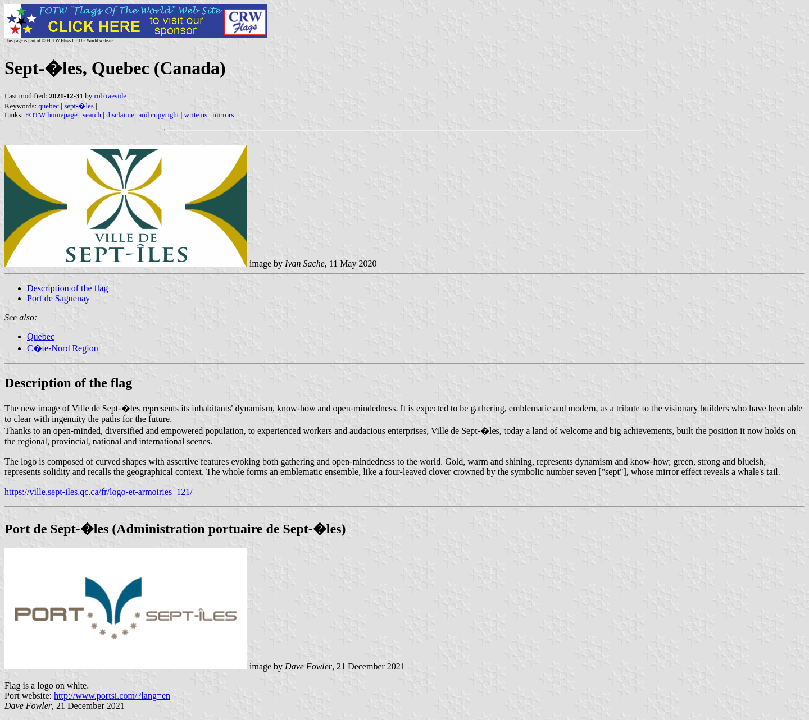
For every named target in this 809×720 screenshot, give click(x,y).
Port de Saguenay (58, 298)
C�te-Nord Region (62, 348)
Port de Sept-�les (56, 528)
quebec (48, 106)
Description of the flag (67, 288)
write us (196, 115)
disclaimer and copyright (142, 115)
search (92, 115)
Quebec (40, 336)
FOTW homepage (51, 115)
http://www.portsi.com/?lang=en (112, 695)
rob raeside (110, 95)
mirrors (223, 115)
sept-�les (79, 106)
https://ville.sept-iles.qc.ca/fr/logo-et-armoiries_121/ (98, 492)
